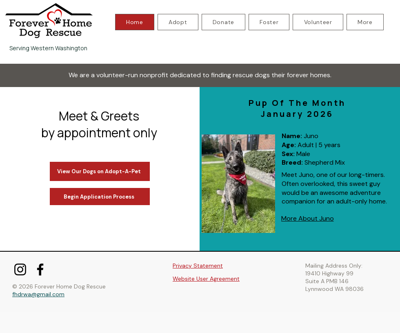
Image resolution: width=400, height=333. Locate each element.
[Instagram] (20, 269)
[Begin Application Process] (100, 196)
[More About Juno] (307, 218)
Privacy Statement (198, 265)
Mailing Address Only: (333, 265)
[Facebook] (40, 269)
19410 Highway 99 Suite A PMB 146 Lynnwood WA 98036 (334, 281)
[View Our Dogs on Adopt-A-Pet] (100, 171)
